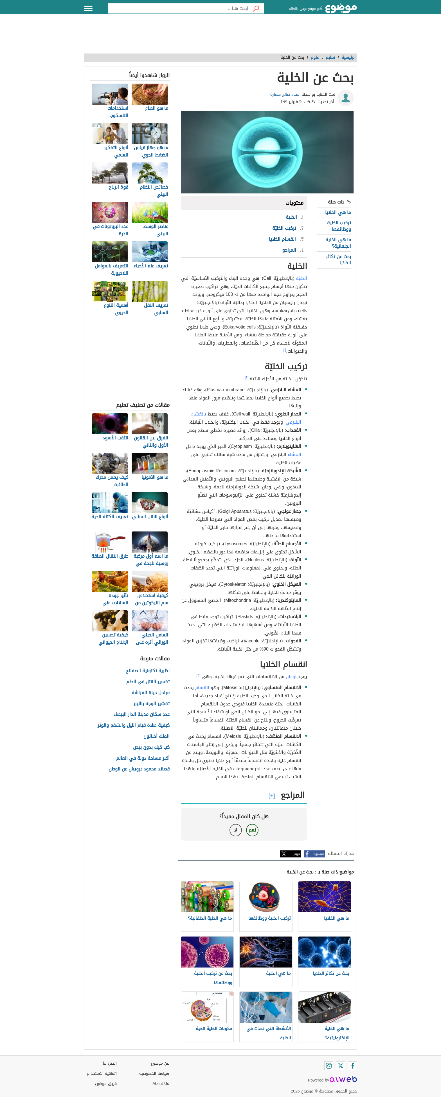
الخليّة (301, 278)
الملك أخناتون (156, 736)
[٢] (247, 377)
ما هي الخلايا (338, 212)
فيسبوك (318, 854)
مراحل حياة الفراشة (151, 693)
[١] (285, 350)
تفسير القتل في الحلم (148, 682)
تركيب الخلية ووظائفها (339, 225)
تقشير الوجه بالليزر (152, 704)
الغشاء (294, 454)
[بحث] (256, 8)
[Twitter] (340, 1065)
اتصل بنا (110, 1063)
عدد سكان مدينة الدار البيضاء (141, 715)
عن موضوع (160, 1063)
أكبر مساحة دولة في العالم (143, 758)
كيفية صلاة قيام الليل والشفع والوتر (134, 725)
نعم (252, 830)
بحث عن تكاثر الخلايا (338, 259)
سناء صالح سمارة (284, 94)
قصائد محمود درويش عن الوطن (139, 769)
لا (235, 830)
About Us (160, 1083)
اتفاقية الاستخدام (102, 1073)
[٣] (199, 675)
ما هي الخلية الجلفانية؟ (338, 242)
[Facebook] (352, 1065)
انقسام (202, 687)
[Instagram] (328, 1065)
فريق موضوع (105, 1083)
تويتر (297, 854)
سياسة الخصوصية (154, 1073)
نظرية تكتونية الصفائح (148, 671)
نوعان (291, 676)
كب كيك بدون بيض (151, 747)
